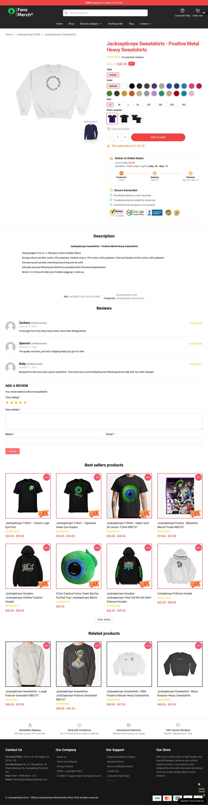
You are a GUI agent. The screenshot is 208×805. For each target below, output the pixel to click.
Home (9, 34)
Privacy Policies (65, 766)
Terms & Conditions (67, 761)
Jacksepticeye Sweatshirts (60, 34)
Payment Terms (115, 761)
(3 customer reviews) (133, 57)
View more (104, 620)
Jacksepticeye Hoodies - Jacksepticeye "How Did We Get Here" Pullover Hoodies (129, 597)
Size (109, 99)
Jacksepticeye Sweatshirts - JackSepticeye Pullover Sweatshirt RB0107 (76, 695)
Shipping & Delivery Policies (121, 757)
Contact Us (113, 771)
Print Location (114, 110)
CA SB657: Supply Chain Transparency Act (79, 776)
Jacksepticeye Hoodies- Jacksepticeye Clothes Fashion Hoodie (23, 597)
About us (61, 757)
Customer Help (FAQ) (118, 776)
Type (109, 69)
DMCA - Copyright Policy (69, 771)
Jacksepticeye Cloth (28, 34)
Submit (12, 451)
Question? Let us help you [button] (192, 801)
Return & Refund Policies (120, 766)
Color (109, 80)
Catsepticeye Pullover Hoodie (174, 593)
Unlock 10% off (202, 790)
